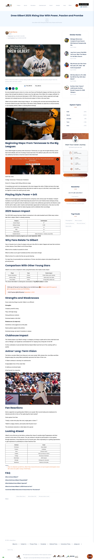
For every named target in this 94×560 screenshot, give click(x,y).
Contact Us (23, 544)
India (64, 5)
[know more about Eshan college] (72, 556)
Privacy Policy (33, 544)
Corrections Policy (65, 544)
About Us (15, 544)
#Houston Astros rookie (44, 496)
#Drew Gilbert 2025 (32, 496)
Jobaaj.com (77, 544)
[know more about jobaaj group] (19, 556)
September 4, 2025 (30, 292)
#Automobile (68, 226)
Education (33, 5)
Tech (68, 122)
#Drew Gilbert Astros (20, 496)
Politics (18, 5)
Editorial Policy (53, 544)
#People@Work (69, 220)
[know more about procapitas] (68, 556)
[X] (10, 88)
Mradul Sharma (13, 32)
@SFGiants (43, 287)
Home (47, 19)
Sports (25, 5)
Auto (68, 125)
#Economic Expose (81, 223)
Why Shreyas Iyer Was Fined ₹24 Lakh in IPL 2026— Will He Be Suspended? (78, 65)
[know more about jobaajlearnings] (64, 556)
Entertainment (42, 5)
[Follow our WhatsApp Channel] (3, 557)
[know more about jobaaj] (54, 556)
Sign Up (75, 200)
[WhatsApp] (16, 88)
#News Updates (78, 220)
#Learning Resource (70, 223)
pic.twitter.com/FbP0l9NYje (22, 289)
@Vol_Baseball (11, 289)
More (70, 5)
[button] (32, 477)
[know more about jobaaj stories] (59, 556)
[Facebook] (13, 88)
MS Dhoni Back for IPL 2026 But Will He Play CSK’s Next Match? (78, 77)
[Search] (76, 5)
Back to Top (10, 549)
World (50, 5)
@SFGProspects (51, 287)
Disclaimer (43, 544)
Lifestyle (58, 5)
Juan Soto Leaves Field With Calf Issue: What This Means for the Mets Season (78, 54)
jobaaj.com (82, 177)
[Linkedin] (6, 88)
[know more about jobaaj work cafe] (76, 556)
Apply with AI (75, 175)
